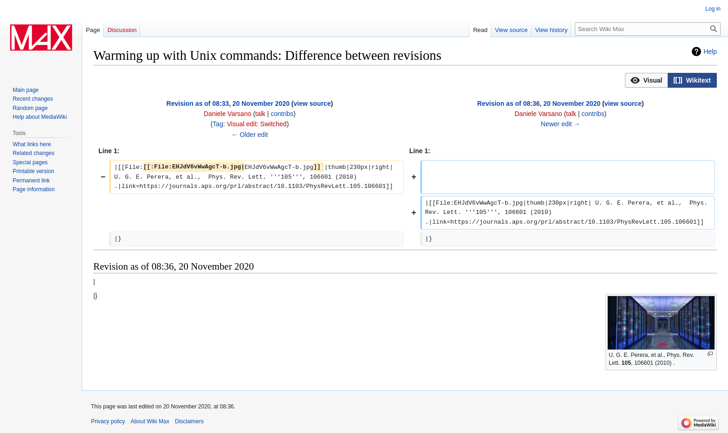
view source (312, 103)
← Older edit (249, 134)
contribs (282, 113)
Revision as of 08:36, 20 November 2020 (538, 103)
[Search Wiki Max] (648, 29)
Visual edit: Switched (256, 124)
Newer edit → (560, 124)
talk (260, 113)
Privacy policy (108, 421)
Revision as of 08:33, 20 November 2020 (227, 103)
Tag (218, 124)
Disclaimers (189, 421)
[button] (646, 80)
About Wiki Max (149, 421)
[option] (646, 80)
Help (710, 51)
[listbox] (671, 80)
